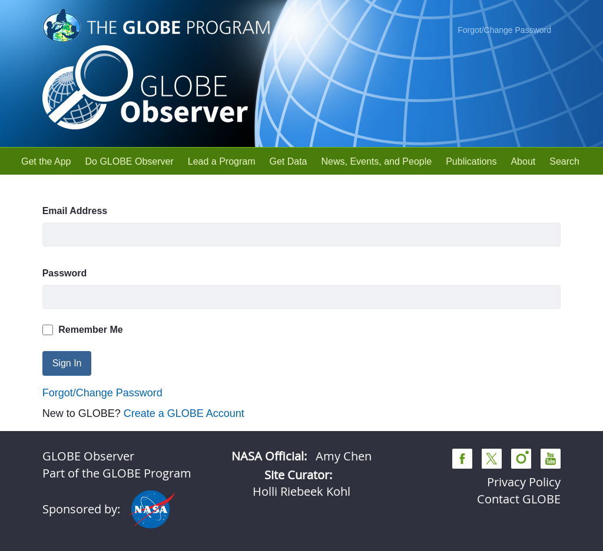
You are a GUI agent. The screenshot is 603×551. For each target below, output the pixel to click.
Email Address (75, 211)
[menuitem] (46, 161)
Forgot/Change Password (504, 30)
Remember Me (82, 330)
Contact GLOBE (519, 499)
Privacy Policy (524, 482)
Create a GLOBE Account (184, 413)
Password (64, 273)
